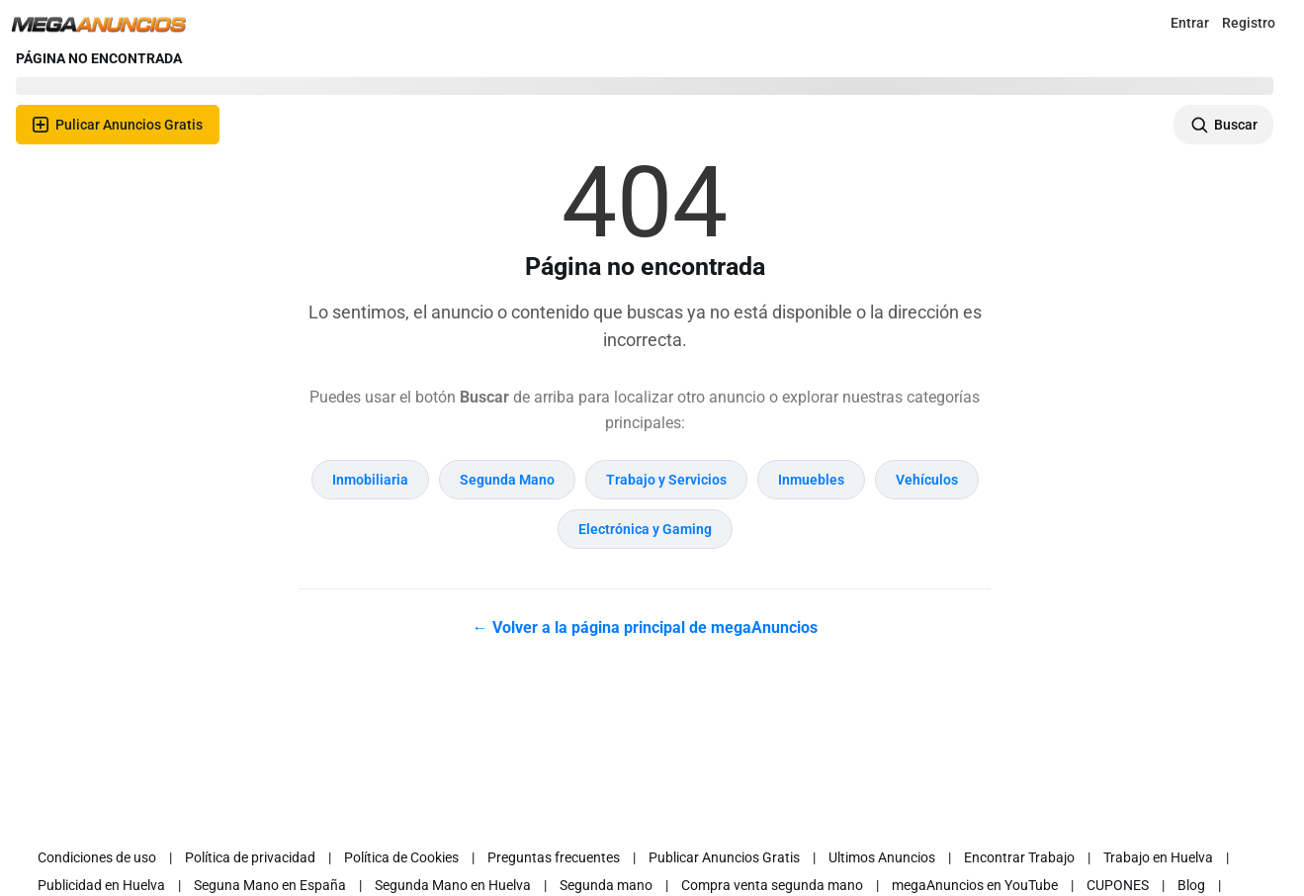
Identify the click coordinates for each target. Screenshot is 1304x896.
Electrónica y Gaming (645, 529)
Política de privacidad (250, 857)
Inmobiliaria (370, 480)
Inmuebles (811, 480)
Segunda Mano (507, 480)
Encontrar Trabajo (1019, 857)
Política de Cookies (401, 857)
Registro (1248, 23)
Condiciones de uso (97, 857)
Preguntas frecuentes (553, 857)
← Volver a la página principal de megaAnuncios (645, 627)
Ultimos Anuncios (881, 857)
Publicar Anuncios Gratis (724, 857)
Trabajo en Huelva (1158, 857)
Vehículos (927, 480)
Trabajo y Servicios (666, 480)
